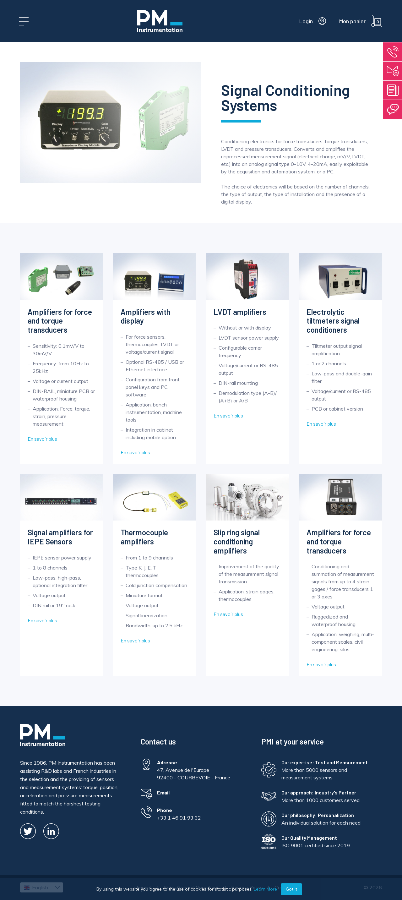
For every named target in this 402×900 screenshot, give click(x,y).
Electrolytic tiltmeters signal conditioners (333, 321)
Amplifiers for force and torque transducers (60, 321)
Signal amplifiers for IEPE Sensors (60, 537)
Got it (291, 889)
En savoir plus (42, 439)
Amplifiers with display (145, 316)
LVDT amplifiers (240, 311)
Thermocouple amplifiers (144, 537)
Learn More (265, 889)
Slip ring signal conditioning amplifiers (237, 541)
